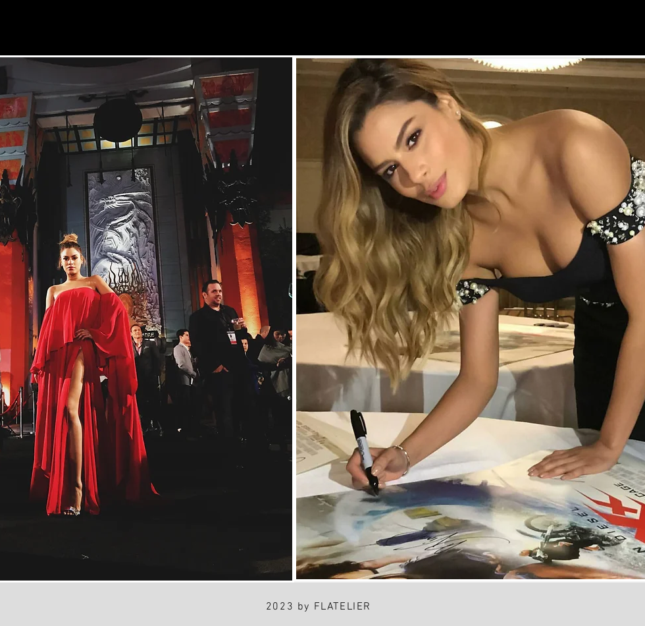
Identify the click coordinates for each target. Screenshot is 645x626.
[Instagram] (27, 28)
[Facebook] (88, 28)
